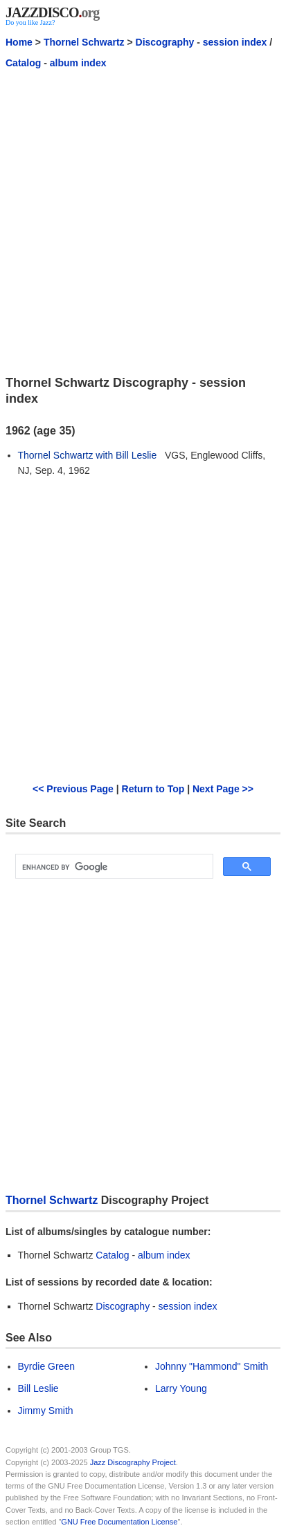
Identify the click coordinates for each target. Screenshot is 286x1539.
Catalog (23, 62)
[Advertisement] (143, 221)
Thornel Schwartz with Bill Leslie (87, 455)
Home (19, 42)
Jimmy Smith (45, 1410)
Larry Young (181, 1388)
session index (235, 42)
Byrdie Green (46, 1366)
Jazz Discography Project (133, 1462)
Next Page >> (223, 788)
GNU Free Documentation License (119, 1522)
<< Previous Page (73, 788)
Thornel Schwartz (84, 42)
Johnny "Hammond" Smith (211, 1366)
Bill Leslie (38, 1388)
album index (78, 62)
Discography (165, 42)
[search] (113, 867)
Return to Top (153, 788)
